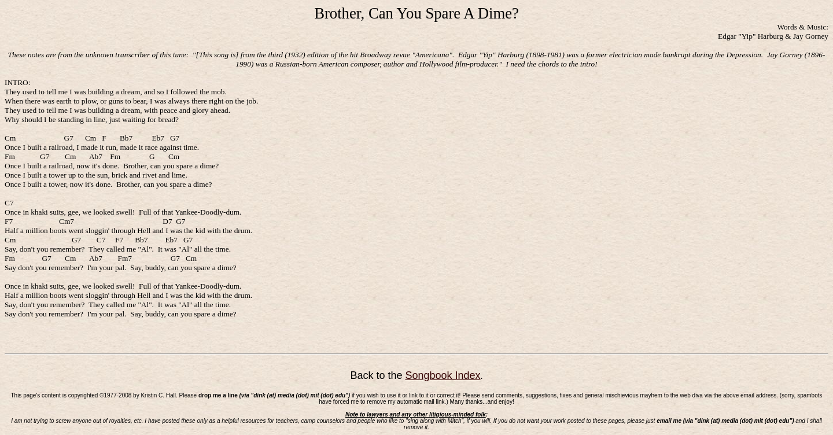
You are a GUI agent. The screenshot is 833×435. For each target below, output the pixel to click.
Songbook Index (442, 375)
